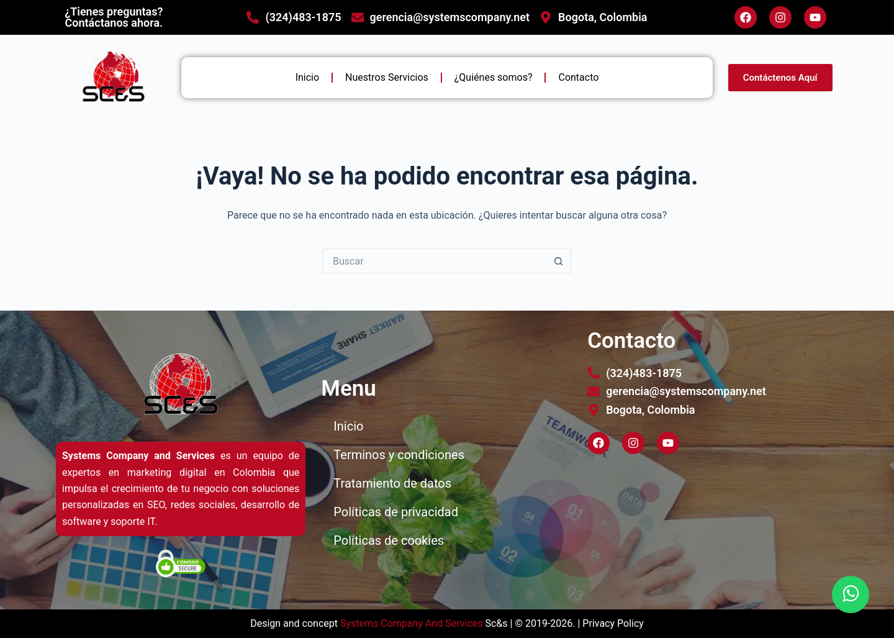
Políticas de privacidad (395, 511)
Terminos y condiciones (398, 454)
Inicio (307, 77)
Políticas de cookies (388, 540)
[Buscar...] (434, 260)
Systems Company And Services (411, 623)
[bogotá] (714, 529)
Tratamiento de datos (392, 483)
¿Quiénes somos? (493, 77)
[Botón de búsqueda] (558, 260)
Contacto (578, 77)
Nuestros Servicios (386, 77)
